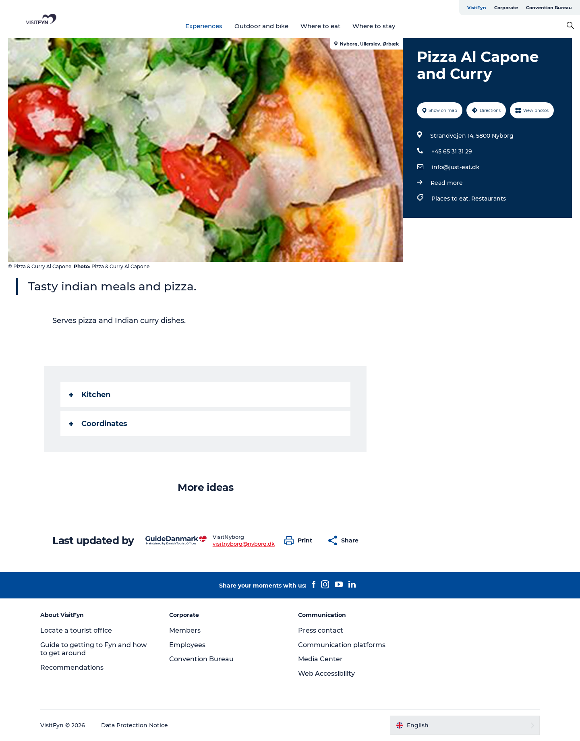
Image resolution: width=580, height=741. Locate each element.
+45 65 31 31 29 (451, 151)
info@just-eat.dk (456, 167)
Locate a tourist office (76, 630)
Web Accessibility (326, 673)
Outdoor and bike (261, 26)
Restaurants (488, 198)
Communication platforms (341, 645)
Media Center (320, 659)
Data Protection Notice (134, 725)
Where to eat (320, 26)
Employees (187, 645)
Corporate (506, 7)
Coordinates (98, 423)
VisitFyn (476, 7)
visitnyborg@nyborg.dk (244, 543)
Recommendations (72, 667)
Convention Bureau (549, 7)
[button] (300, 540)
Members (185, 630)
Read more (447, 182)
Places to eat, (451, 198)
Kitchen (89, 394)
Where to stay (373, 26)
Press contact (320, 630)
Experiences (203, 26)
